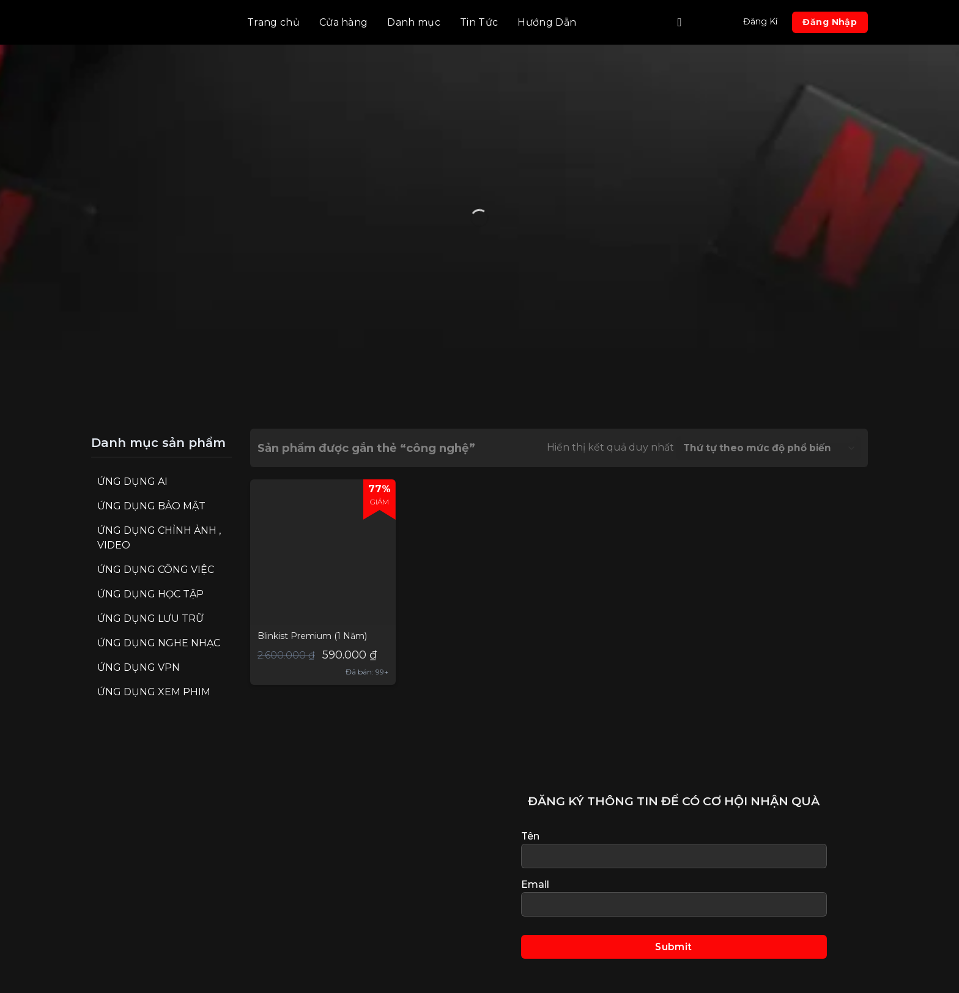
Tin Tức (479, 22)
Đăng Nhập (829, 22)
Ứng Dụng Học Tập (150, 594)
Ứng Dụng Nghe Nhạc (158, 643)
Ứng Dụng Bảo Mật (151, 506)
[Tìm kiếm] (683, 22)
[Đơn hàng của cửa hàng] (768, 448)
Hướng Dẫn (546, 22)
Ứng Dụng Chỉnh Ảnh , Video (159, 538)
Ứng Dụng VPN (138, 667)
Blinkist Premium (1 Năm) (312, 635)
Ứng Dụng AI (132, 481)
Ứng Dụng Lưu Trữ (150, 618)
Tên (674, 849)
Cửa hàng (343, 22)
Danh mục (413, 22)
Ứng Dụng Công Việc (155, 569)
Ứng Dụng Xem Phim (153, 692)
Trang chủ (273, 22)
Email (674, 898)
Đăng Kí (760, 21)
